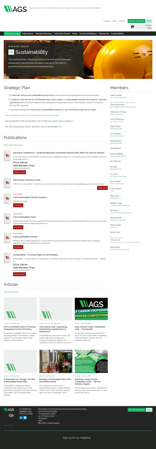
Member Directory (44, 33)
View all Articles (11, 292)
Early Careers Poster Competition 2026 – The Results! (90, 328)
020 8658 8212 (25, 409)
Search (107, 21)
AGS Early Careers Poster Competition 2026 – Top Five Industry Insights (88, 381)
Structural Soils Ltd (117, 136)
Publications (27, 33)
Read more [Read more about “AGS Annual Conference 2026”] (102, 188)
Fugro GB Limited (116, 114)
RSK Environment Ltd (118, 156)
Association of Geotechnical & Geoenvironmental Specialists (64, 8)
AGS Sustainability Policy (24, 217)
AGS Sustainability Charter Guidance (30, 197)
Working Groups (12, 33)
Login (149, 21)
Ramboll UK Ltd (115, 169)
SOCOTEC (113, 227)
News (74, 33)
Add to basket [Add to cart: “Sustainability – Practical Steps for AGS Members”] (19, 274)
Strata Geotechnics (117, 184)
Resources (104, 33)
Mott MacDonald (116, 129)
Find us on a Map (26, 414)
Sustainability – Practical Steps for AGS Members (35, 255)
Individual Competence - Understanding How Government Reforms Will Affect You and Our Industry (59, 153)
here (60, 127)
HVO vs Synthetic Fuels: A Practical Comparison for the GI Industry (20, 328)
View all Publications (13, 145)
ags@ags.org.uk (25, 411)
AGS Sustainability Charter (25, 237)
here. (72, 121)
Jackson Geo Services (117, 220)
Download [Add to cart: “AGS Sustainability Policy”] (18, 227)
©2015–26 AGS (8, 425)
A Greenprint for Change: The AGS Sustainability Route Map (19, 380)
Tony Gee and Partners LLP (120, 205)
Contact (122, 21)
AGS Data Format (62, 33)
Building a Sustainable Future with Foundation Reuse (55, 380)
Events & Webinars (88, 33)
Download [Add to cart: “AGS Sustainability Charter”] (18, 247)
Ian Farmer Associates (118, 98)
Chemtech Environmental (119, 250)
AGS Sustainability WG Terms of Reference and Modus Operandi (32, 115)
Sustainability (117, 33)
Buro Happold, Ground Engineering (122, 107)
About (115, 21)
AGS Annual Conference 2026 (26, 180)
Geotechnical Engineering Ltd (121, 213)
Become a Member (136, 21)
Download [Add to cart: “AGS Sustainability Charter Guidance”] (18, 205)
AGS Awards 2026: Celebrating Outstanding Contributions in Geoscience (53, 329)
